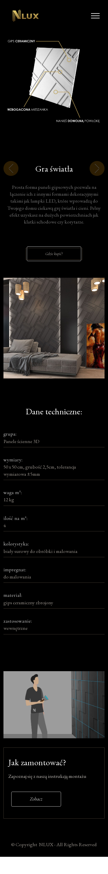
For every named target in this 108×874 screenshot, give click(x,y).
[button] (11, 181)
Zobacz (36, 807)
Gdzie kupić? (54, 262)
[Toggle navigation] (95, 16)
